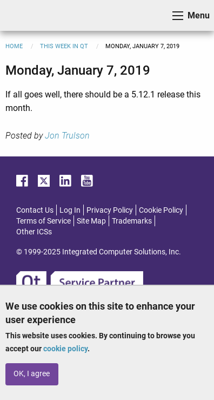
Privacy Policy (109, 210)
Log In (70, 210)
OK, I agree (32, 373)
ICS (24, 15)
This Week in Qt (64, 46)
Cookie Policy (161, 210)
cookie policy (65, 348)
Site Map (91, 221)
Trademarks (132, 221)
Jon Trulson (67, 135)
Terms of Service (43, 221)
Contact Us (35, 210)
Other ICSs (34, 231)
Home (14, 46)
